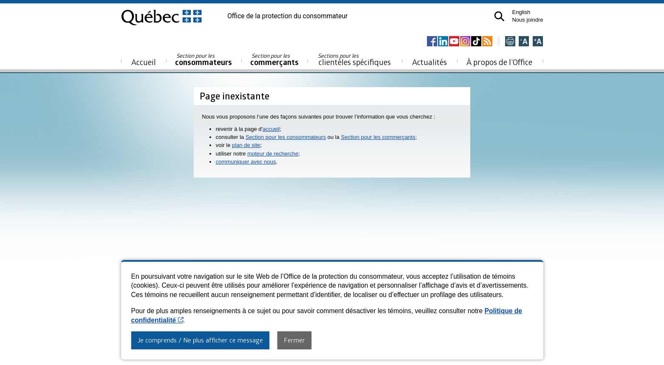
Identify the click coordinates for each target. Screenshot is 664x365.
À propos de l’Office (499, 62)
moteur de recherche (272, 153)
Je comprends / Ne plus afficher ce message (200, 340)
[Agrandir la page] (538, 42)
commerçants (274, 60)
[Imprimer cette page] (510, 42)
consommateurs (203, 60)
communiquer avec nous (246, 161)
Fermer (294, 340)
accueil (271, 129)
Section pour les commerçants (378, 137)
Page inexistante (234, 96)
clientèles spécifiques (354, 59)
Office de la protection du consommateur (287, 16)
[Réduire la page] (524, 42)
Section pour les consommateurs (286, 137)
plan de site (246, 145)
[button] (499, 16)
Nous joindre (527, 20)
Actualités (429, 62)
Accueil (143, 62)
